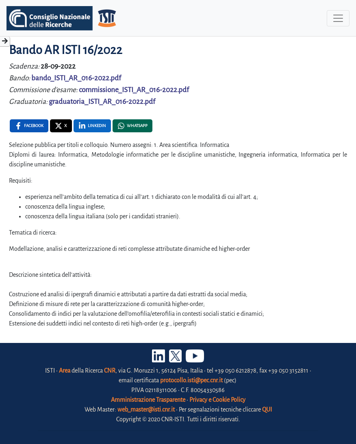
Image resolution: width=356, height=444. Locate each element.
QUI (267, 409)
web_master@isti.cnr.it (146, 409)
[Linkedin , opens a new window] (92, 125)
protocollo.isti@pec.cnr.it (191, 380)
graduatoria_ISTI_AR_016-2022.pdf (102, 102)
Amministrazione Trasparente (148, 400)
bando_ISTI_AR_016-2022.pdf (76, 78)
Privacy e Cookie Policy (217, 400)
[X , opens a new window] (61, 125)
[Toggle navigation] (338, 18)
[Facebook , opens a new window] (29, 125)
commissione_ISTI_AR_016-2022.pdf (134, 90)
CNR (109, 370)
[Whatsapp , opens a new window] (132, 125)
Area (64, 370)
